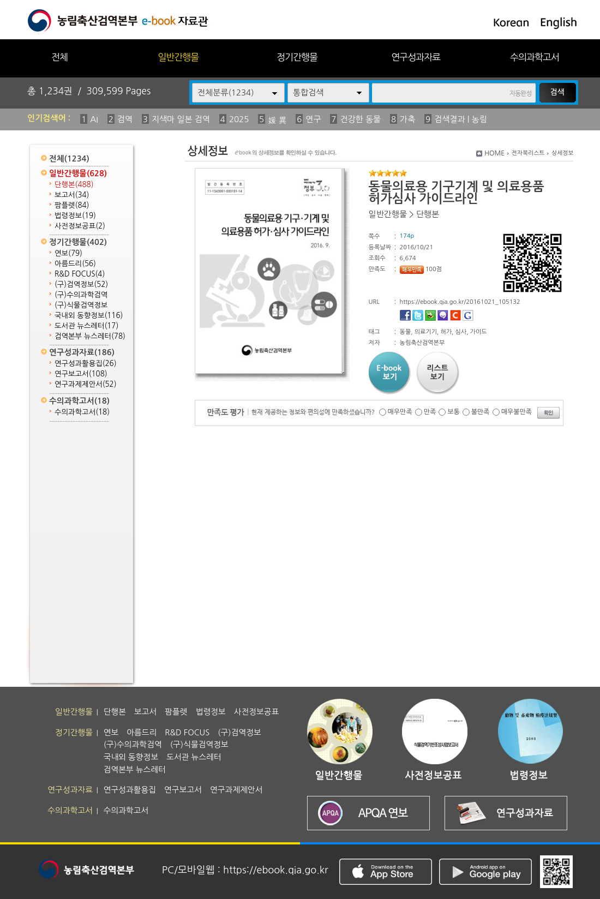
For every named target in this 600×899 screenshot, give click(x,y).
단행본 (74, 184)
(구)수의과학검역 (81, 294)
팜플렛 (72, 205)
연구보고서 (81, 373)
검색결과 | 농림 (460, 119)
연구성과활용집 (86, 363)
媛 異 (277, 120)
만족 (430, 412)
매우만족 (400, 412)
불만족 (480, 412)
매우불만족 (516, 412)
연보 (68, 253)
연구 (313, 119)
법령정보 (75, 215)
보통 (453, 412)
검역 (125, 119)
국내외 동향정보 (89, 315)
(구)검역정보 (81, 284)
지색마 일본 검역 (181, 119)
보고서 (72, 195)
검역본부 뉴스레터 (90, 336)
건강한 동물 (360, 119)
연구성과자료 (415, 57)
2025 (239, 119)
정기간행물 (297, 57)
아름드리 (75, 263)
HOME (494, 153)
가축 (407, 119)
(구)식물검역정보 (81, 305)
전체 (59, 57)
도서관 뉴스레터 (86, 325)
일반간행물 (178, 57)
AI (94, 119)
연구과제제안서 (86, 384)
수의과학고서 (534, 57)
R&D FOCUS (80, 274)
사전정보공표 (80, 226)
